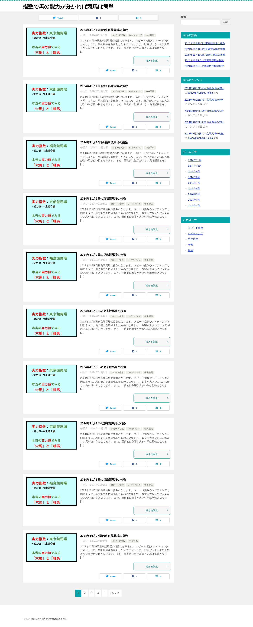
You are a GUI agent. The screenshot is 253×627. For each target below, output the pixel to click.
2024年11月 (194, 160)
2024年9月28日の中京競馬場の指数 (204, 99)
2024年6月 (194, 188)
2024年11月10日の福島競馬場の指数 (104, 142)
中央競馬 (150, 35)
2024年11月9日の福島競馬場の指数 (103, 254)
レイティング (135, 35)
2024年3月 (194, 205)
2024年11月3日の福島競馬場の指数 (103, 479)
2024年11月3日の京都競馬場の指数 (103, 423)
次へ (113, 593)
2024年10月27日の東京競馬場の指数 (104, 535)
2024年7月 (194, 183)
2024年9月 (194, 171)
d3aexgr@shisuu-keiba (200, 92)
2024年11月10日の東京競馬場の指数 (104, 29)
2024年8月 (194, 177)
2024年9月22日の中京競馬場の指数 (204, 133)
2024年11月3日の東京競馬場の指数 (103, 367)
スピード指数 (118, 35)
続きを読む (157, 60)
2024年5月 (194, 194)
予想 (190, 244)
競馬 (190, 250)
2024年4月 (194, 199)
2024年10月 (194, 165)
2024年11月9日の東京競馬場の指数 (103, 310)
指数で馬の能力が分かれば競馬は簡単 (68, 6)
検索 (183, 17)
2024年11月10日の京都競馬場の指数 (104, 86)
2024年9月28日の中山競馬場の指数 (204, 88)
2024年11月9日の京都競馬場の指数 (103, 198)
